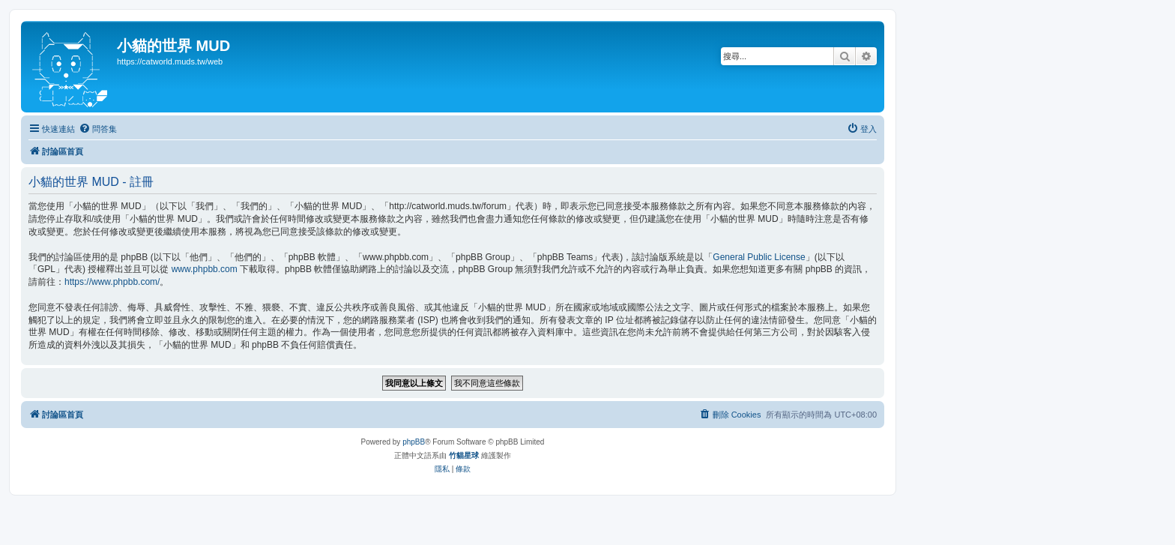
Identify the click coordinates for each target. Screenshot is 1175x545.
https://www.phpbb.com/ (112, 282)
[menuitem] (98, 129)
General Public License (759, 257)
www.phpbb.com (205, 269)
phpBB (413, 442)
